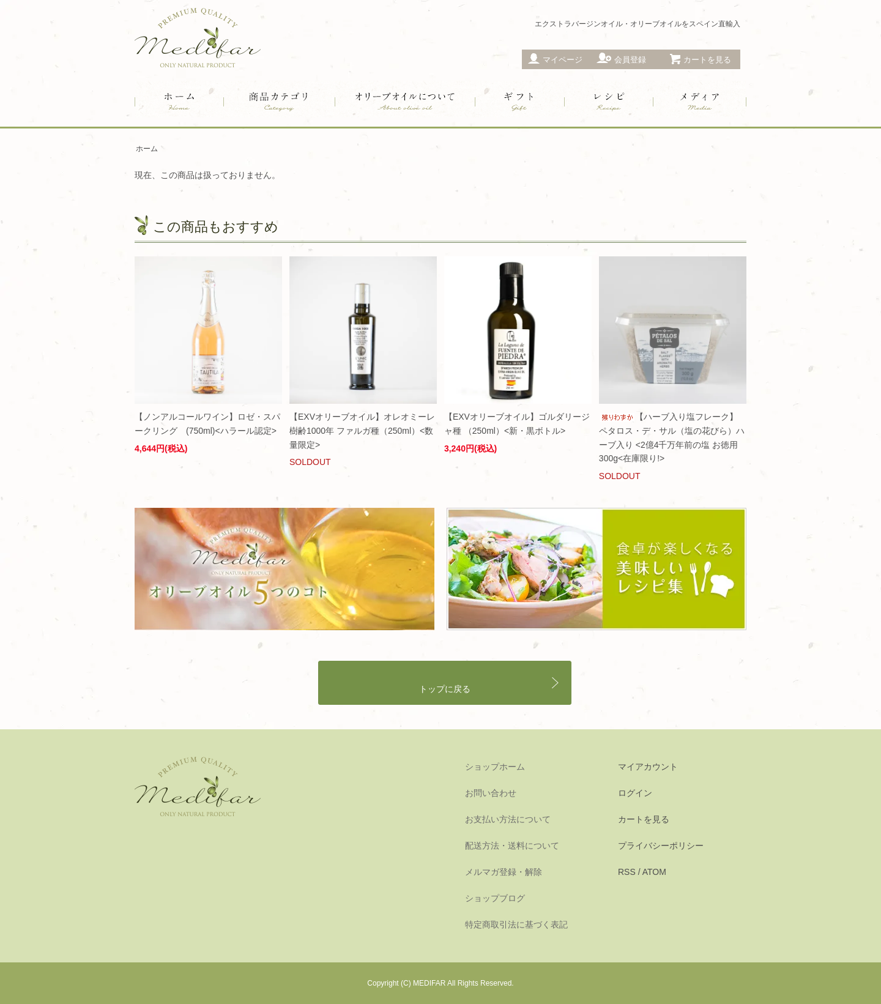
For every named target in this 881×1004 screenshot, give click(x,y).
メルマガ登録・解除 (503, 872)
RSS (627, 872)
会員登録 (630, 59)
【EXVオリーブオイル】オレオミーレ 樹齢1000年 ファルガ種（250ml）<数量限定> (362, 431)
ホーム (147, 148)
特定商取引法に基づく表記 (516, 924)
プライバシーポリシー (661, 845)
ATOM (654, 872)
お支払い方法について (508, 819)
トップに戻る (444, 689)
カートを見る (643, 819)
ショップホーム (495, 767)
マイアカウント (648, 767)
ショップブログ (495, 898)
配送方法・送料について (512, 845)
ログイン (635, 793)
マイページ (562, 59)
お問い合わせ (490, 793)
